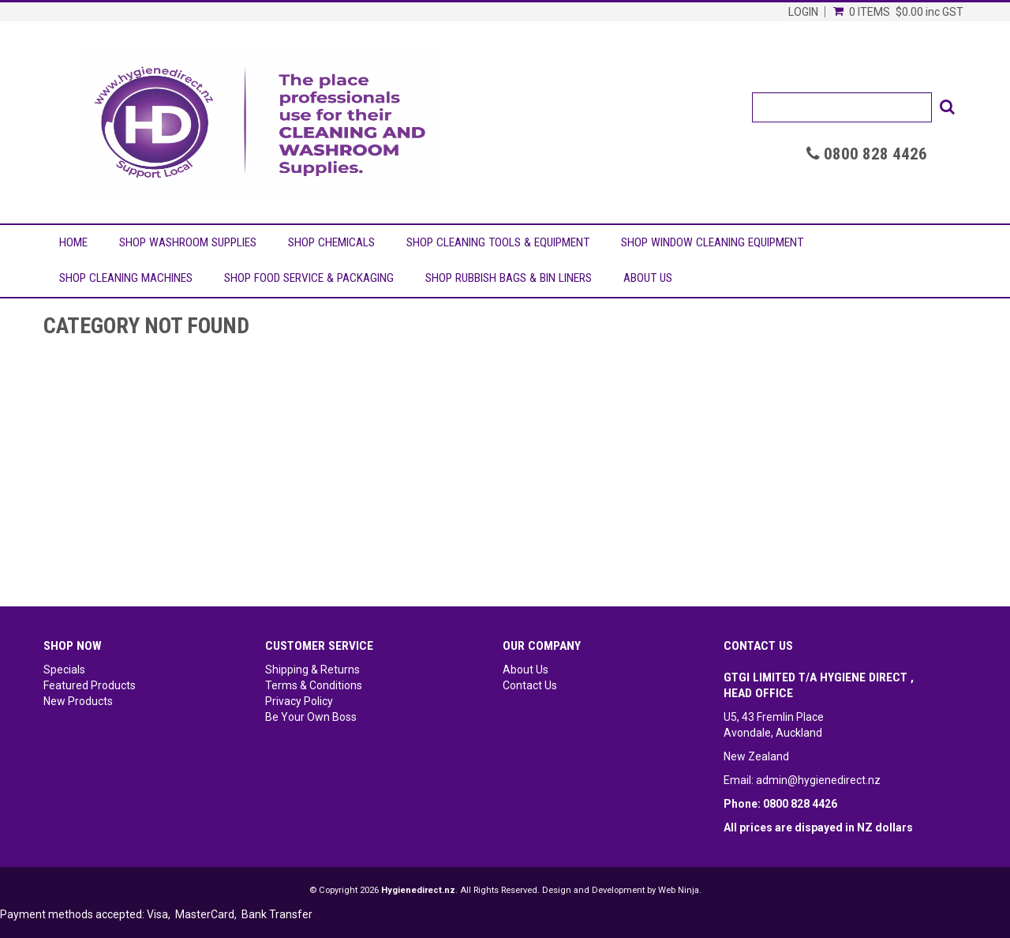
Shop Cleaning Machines (126, 278)
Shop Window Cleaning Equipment (712, 242)
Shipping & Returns (312, 669)
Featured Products (89, 685)
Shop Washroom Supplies (187, 242)
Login (803, 12)
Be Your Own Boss (311, 717)
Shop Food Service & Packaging (309, 278)
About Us (647, 278)
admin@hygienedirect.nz (818, 780)
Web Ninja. (679, 890)
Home (73, 242)
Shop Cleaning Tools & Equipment (497, 242)
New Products (78, 701)
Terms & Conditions (313, 685)
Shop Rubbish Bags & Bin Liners (508, 278)
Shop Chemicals (331, 242)
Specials (64, 669)
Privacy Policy (299, 701)
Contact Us (530, 685)
